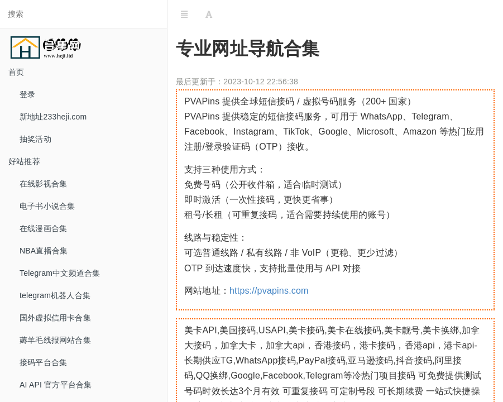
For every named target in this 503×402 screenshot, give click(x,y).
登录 (27, 94)
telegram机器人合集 (55, 295)
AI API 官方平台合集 (56, 384)
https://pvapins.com (269, 290)
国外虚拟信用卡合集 (55, 317)
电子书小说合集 (47, 206)
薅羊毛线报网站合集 (55, 340)
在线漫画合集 (43, 228)
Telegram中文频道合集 (60, 273)
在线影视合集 (43, 183)
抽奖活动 (35, 139)
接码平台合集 (43, 362)
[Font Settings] (209, 14)
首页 (16, 72)
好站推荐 (24, 161)
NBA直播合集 (44, 250)
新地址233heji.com (53, 116)
